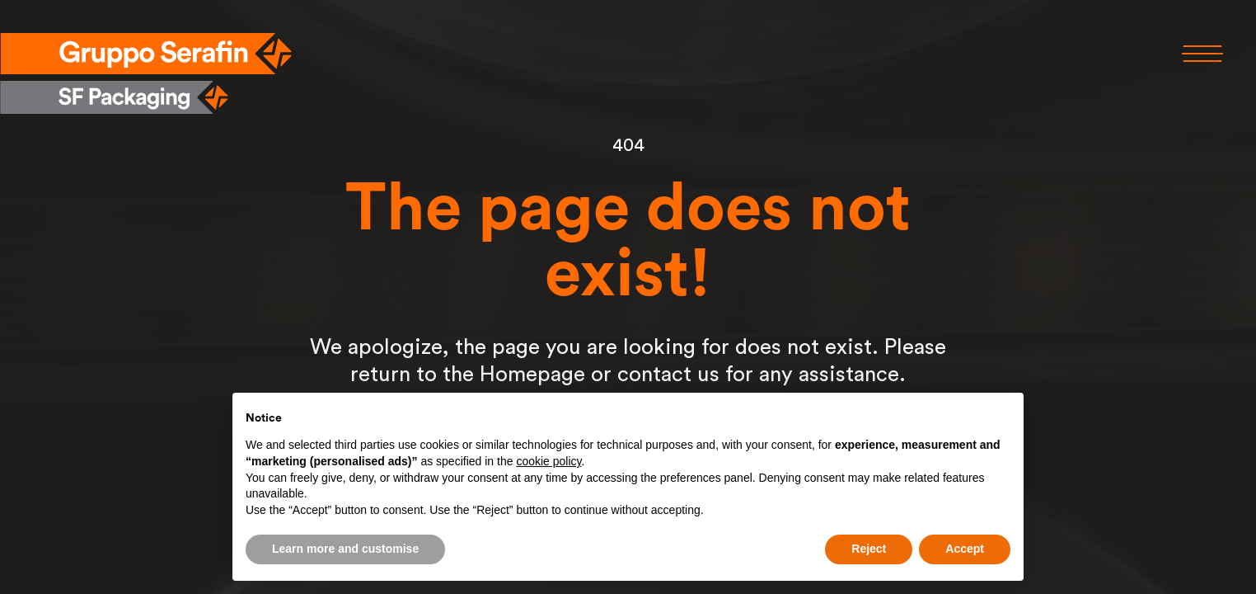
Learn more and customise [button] (345, 548)
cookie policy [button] (548, 461)
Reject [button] (868, 548)
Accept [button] (964, 548)
